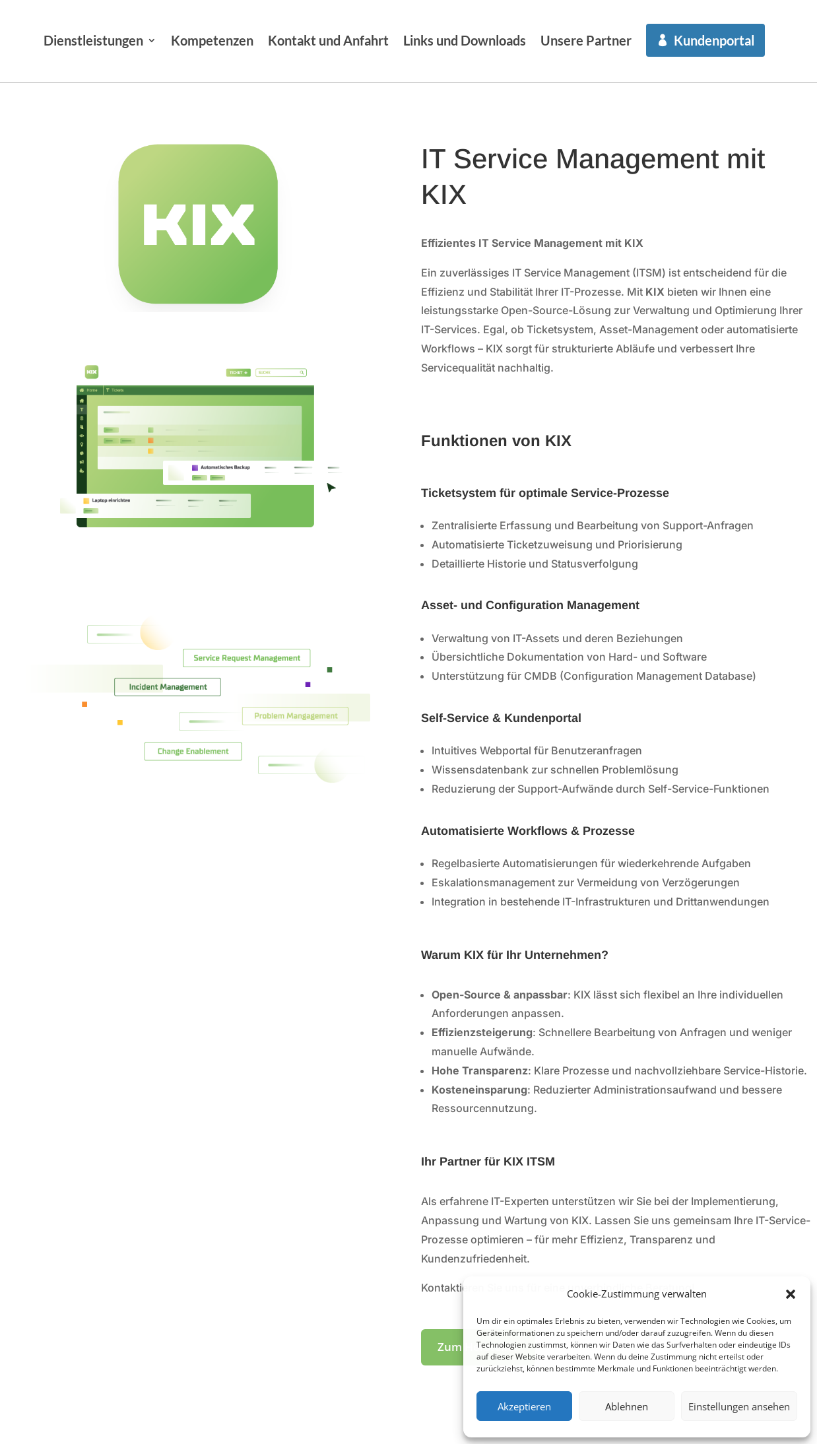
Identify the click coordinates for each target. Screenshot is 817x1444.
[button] (790, 1289)
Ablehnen (626, 1406)
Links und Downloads (580, 40)
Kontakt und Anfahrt (443, 40)
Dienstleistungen (209, 40)
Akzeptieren (524, 1406)
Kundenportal (227, 106)
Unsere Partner (701, 40)
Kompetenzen (327, 40)
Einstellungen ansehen (739, 1406)
